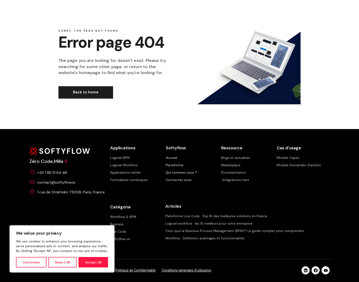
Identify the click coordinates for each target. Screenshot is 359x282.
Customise (31, 262)
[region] (62, 248)
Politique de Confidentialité (135, 270)
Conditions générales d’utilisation (186, 270)
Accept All (93, 262)
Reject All (62, 262)
